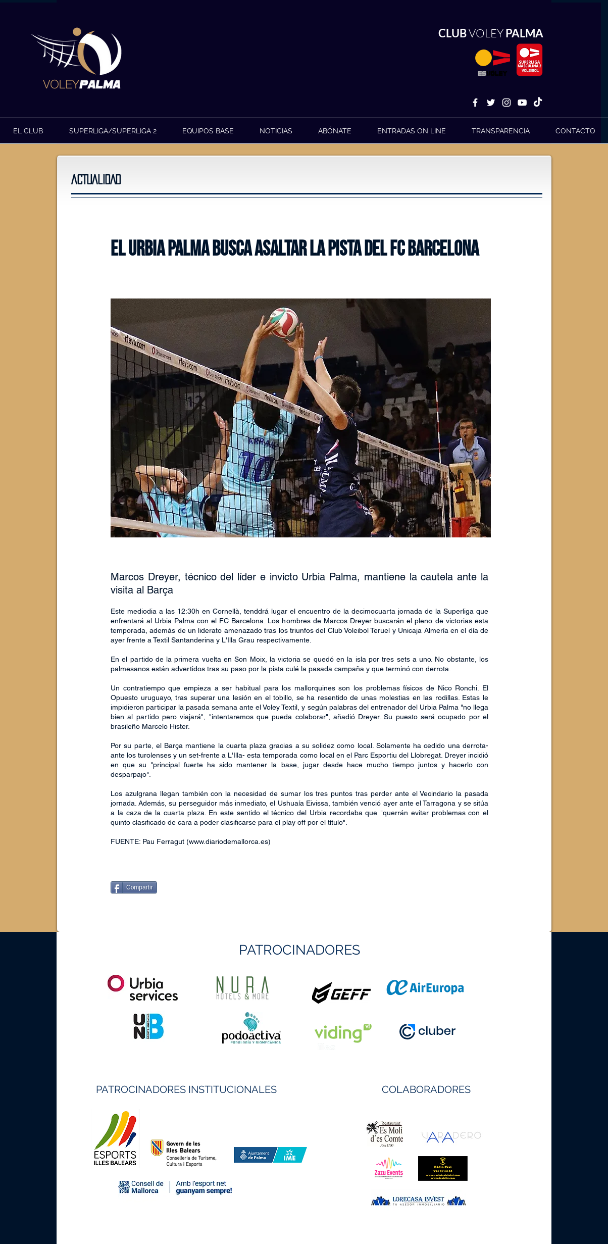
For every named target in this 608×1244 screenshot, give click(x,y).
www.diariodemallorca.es (228, 841)
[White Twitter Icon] (490, 102)
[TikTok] (537, 102)
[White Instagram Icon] (506, 102)
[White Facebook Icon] (475, 102)
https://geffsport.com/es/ (268, 1030)
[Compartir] (134, 887)
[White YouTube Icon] (522, 102)
